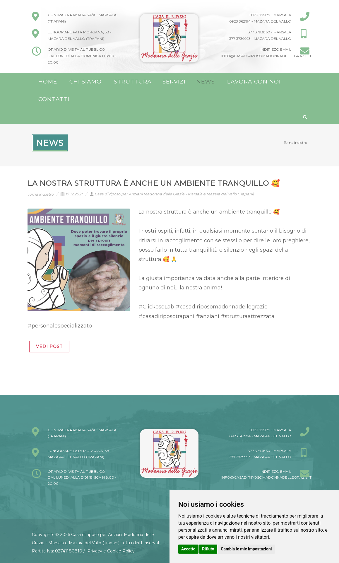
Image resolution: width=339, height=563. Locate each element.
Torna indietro (295, 142)
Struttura (133, 81)
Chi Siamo (85, 81)
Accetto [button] (188, 549)
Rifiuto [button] (208, 549)
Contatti (54, 99)
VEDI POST (49, 346)
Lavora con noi (254, 81)
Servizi (174, 81)
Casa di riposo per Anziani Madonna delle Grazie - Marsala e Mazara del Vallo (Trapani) (172, 194)
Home (47, 81)
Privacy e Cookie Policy (111, 551)
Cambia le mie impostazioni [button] (246, 549)
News (205, 81)
